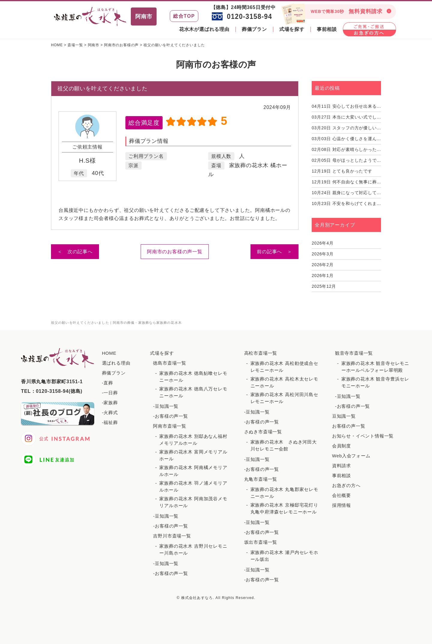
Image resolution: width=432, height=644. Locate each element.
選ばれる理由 (116, 363)
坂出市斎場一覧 (261, 542)
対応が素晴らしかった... (346, 149)
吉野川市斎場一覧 (172, 535)
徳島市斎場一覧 (169, 363)
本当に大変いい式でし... (346, 117)
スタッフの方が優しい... (346, 127)
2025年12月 (324, 286)
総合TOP (184, 16)
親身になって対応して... (346, 192)
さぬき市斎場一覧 (263, 431)
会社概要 (341, 495)
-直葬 (107, 382)
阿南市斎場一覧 (169, 426)
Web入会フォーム (351, 455)
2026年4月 (323, 243)
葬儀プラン (254, 29)
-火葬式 (110, 412)
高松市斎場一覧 (261, 353)
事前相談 (327, 29)
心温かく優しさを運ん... (346, 138)
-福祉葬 (110, 422)
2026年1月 (323, 275)
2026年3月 (323, 253)
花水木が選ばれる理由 (204, 29)
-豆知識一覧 (165, 406)
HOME (109, 353)
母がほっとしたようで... (346, 160)
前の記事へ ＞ (274, 251)
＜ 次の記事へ (75, 251)
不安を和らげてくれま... (346, 203)
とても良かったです (342, 171)
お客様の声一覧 (348, 426)
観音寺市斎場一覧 (354, 353)
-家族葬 (110, 402)
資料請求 (341, 465)
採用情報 (341, 505)
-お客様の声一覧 (170, 416)
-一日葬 (110, 392)
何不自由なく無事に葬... (346, 181)
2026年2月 (323, 264)
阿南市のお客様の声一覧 (174, 251)
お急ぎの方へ (346, 485)
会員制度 (341, 445)
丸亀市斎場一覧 (261, 479)
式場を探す (291, 29)
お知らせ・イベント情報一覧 (363, 435)
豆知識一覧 (344, 416)
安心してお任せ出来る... (346, 106)
